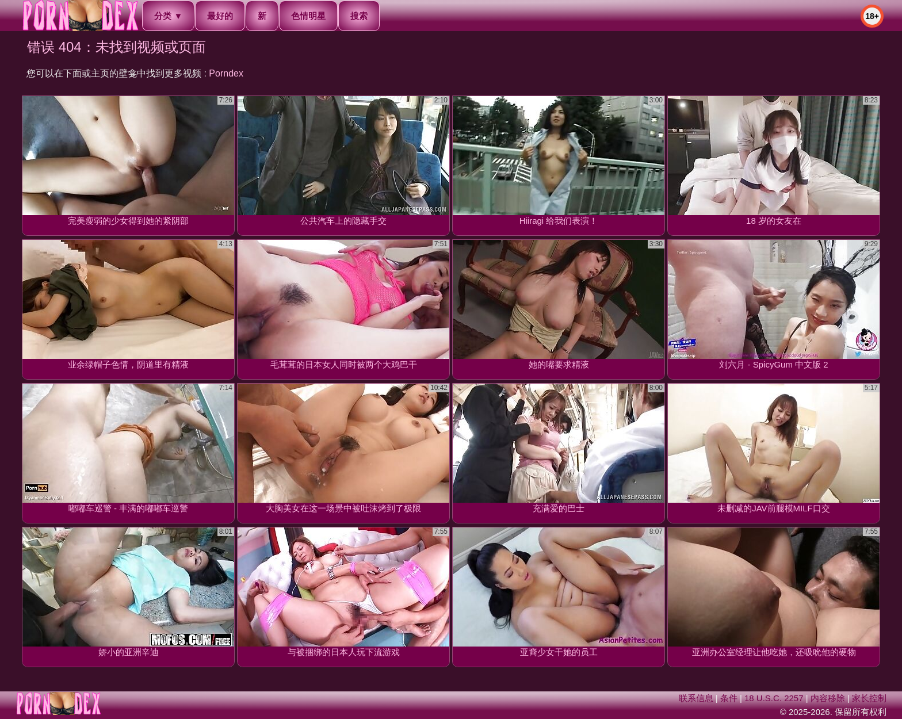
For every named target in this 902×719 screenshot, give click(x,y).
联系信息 (696, 698)
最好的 (220, 16)
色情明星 (308, 16)
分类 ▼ (168, 16)
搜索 (359, 16)
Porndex (226, 73)
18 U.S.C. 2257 (774, 698)
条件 (728, 698)
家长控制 (869, 698)
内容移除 (828, 698)
